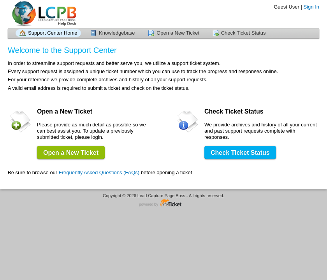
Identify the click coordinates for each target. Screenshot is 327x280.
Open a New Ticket (177, 33)
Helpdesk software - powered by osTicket (163, 203)
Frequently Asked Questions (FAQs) (99, 172)
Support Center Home (52, 33)
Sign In (311, 7)
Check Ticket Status (243, 33)
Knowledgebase (117, 33)
